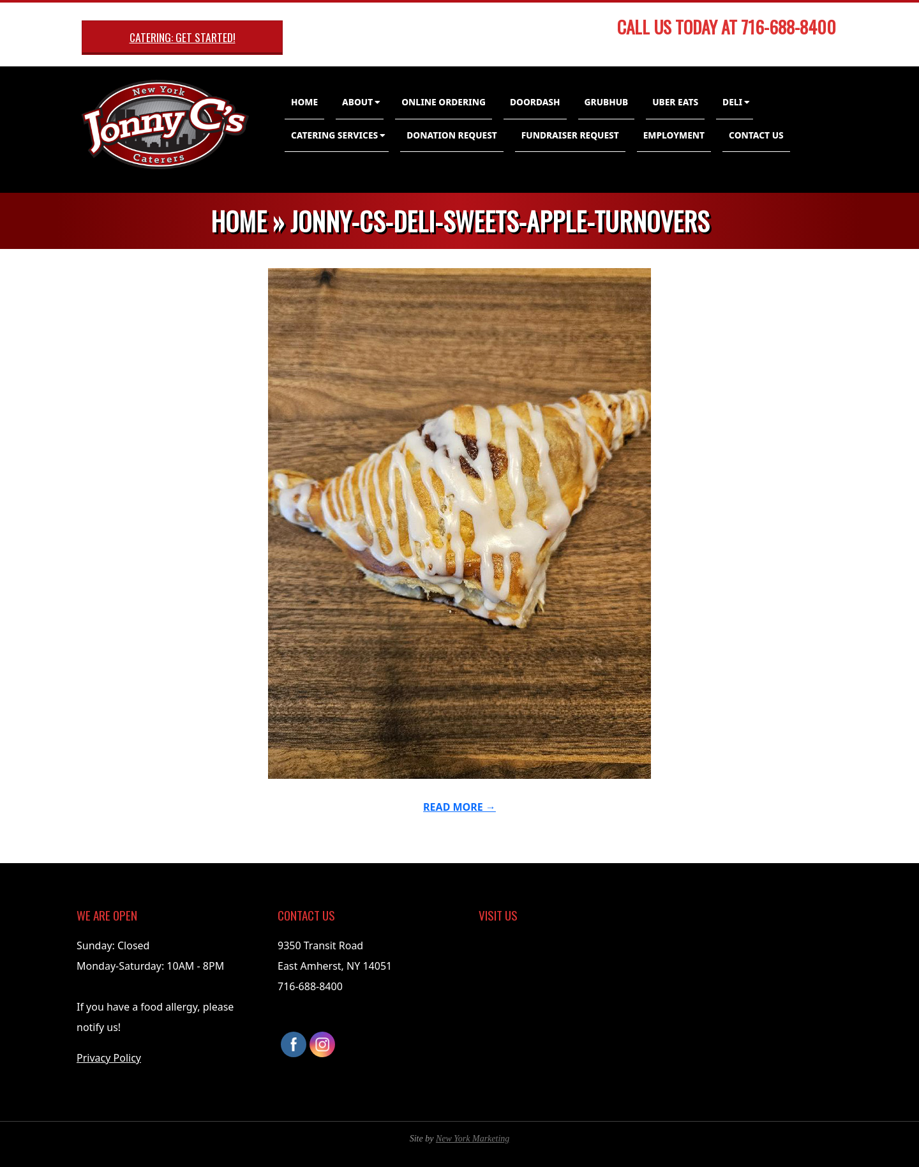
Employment (674, 135)
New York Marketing (472, 1138)
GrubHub (607, 102)
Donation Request (452, 135)
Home (304, 102)
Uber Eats (675, 102)
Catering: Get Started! (182, 37)
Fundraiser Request (570, 135)
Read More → (459, 807)
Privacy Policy (109, 1058)
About (357, 102)
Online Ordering (443, 102)
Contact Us (756, 135)
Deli (732, 102)
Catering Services (334, 135)
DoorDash (535, 102)
